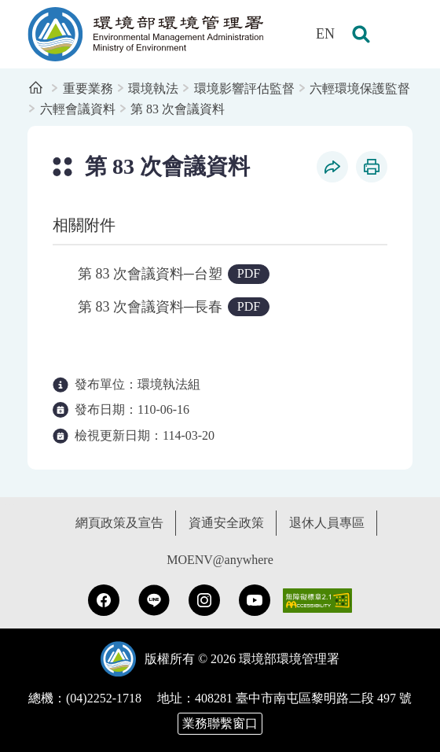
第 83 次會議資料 (177, 109)
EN (325, 34)
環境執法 (153, 88)
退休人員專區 (327, 522)
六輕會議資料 (78, 109)
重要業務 (88, 88)
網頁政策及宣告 (119, 522)
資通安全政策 (226, 522)
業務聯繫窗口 (220, 723)
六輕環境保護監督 (360, 88)
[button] (360, 34)
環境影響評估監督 (244, 88)
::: (10, 9)
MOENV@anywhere (220, 559)
